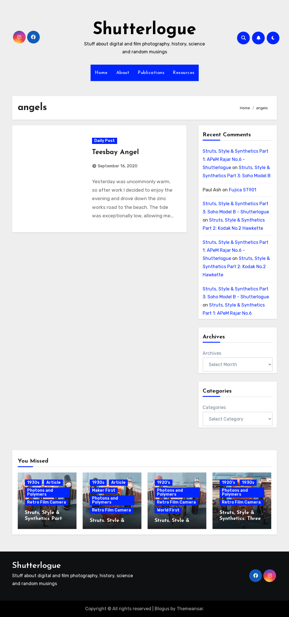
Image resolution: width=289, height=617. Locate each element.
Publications (151, 73)
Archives (212, 353)
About (123, 73)
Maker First (103, 490)
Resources (183, 73)
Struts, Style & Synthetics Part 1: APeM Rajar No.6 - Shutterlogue (235, 159)
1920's (163, 482)
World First (168, 510)
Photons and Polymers (40, 492)
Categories (214, 407)
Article (53, 482)
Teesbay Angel (115, 152)
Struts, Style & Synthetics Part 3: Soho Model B (46, 519)
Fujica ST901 (242, 189)
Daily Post (104, 141)
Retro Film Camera (46, 502)
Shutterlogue (144, 29)
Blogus (162, 608)
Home (101, 73)
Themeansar (190, 608)
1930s (33, 482)
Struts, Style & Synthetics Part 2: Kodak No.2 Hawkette (236, 266)
